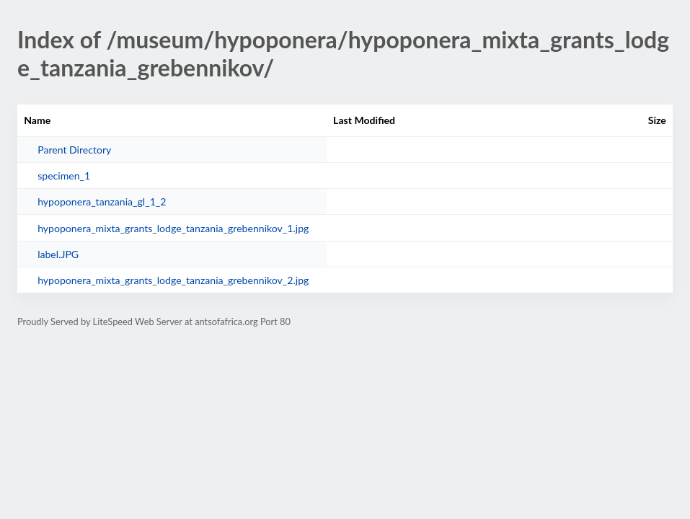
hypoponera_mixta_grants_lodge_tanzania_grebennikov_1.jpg (173, 228)
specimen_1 (63, 175)
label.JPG (58, 254)
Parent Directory (74, 149)
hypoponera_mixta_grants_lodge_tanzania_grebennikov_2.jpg (173, 280)
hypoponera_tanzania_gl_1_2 (101, 201)
